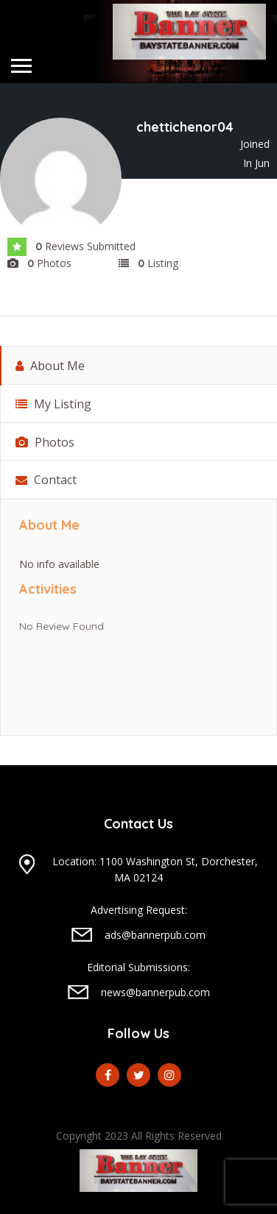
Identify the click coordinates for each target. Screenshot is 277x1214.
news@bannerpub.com (155, 992)
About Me (50, 366)
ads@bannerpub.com (155, 935)
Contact (46, 480)
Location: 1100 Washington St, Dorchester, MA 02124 (155, 869)
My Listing (53, 404)
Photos (44, 442)
